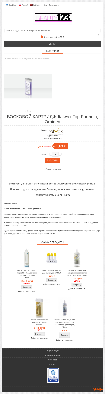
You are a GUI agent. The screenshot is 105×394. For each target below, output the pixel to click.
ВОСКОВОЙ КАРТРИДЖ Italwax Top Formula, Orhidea (30, 59)
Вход (45, 5)
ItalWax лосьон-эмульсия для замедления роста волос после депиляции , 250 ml (64, 323)
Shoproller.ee (98, 389)
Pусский (23, 5)
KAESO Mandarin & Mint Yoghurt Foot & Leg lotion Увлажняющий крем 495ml (27, 274)
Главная (7, 59)
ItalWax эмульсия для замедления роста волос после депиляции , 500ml (77, 272)
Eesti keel (11, 5)
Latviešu (35, 5)
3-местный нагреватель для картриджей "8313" (52, 271)
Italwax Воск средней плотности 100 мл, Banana (39, 322)
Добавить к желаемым (52, 169)
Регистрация (54, 5)
